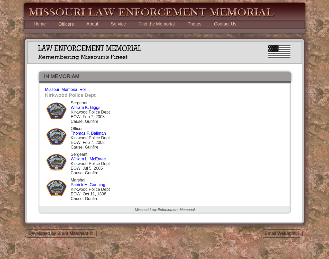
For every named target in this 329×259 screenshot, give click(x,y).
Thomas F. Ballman (88, 133)
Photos (194, 24)
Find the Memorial (157, 24)
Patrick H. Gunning (88, 185)
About (92, 24)
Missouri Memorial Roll (66, 89)
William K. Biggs (85, 107)
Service (118, 24)
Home (40, 24)
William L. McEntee (88, 159)
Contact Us (225, 24)
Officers (66, 24)
